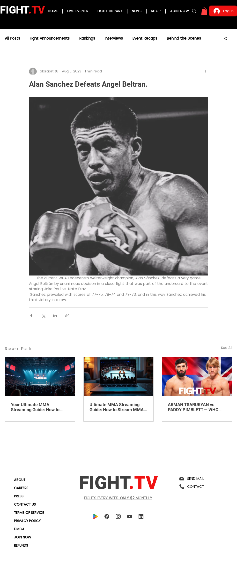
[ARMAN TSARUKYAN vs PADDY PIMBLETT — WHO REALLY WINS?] (197, 376)
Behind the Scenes (184, 38)
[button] (204, 11)
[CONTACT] (197, 487)
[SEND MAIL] (197, 479)
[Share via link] (67, 315)
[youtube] (129, 516)
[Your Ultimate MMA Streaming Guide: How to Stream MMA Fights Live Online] (40, 376)
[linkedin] (141, 516)
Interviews (114, 38)
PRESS (18, 496)
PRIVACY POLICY (27, 520)
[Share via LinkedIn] (55, 315)
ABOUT (19, 479)
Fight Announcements (50, 38)
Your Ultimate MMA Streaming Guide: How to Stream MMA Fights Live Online (35, 407)
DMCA (19, 529)
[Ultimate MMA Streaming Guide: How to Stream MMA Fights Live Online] (119, 376)
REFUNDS (21, 545)
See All (226, 347)
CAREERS (21, 488)
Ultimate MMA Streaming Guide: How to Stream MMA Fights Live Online (116, 407)
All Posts (12, 38)
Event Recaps (145, 38)
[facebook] (106, 516)
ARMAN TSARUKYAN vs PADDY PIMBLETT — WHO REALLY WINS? (193, 407)
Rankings (87, 38)
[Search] (194, 11)
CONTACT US (25, 504)
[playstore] (95, 516)
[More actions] (205, 71)
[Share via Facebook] (31, 315)
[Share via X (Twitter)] (43, 315)
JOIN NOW (22, 537)
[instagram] (118, 516)
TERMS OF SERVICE (29, 512)
